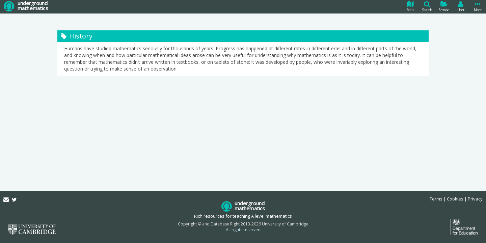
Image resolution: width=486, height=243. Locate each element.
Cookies (455, 199)
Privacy (475, 199)
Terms (436, 199)
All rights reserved (243, 230)
